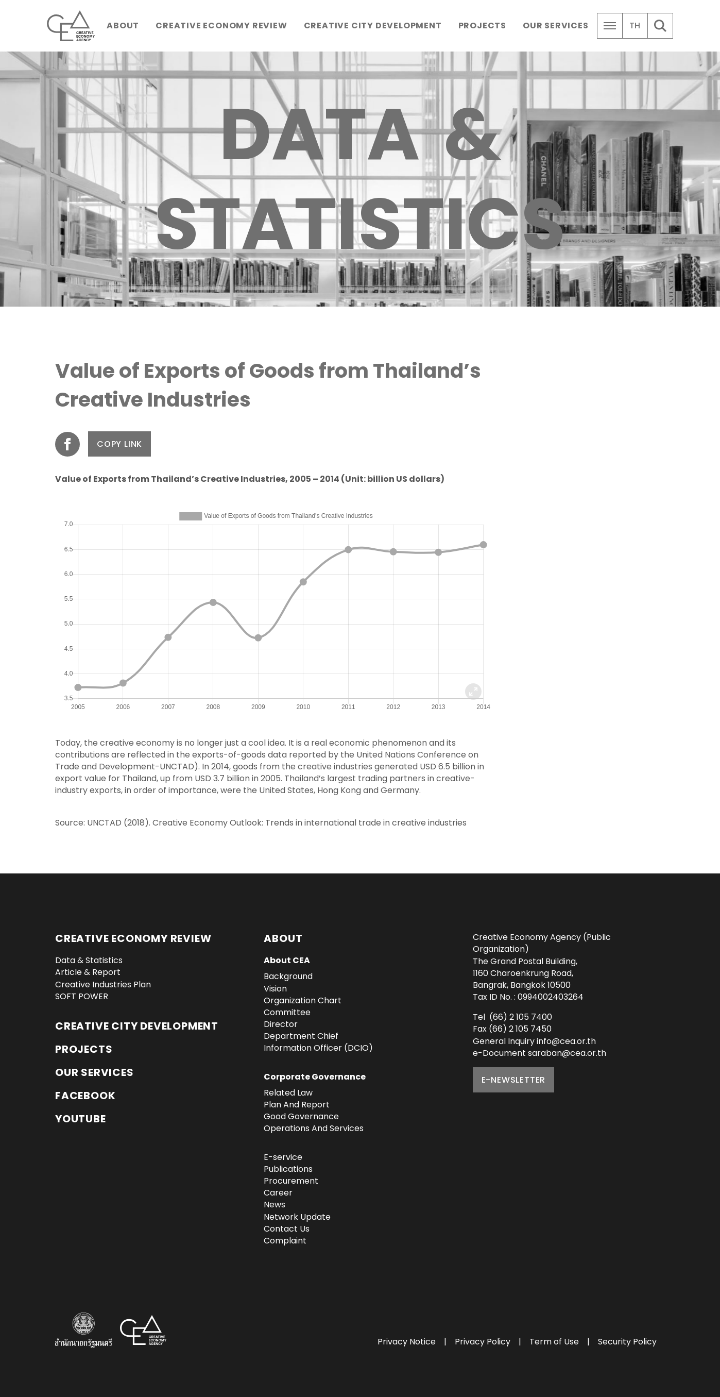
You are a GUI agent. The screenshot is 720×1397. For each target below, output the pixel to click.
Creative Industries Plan (103, 984)
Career (278, 1193)
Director (281, 1024)
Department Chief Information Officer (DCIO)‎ (318, 1042)
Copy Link (119, 444)
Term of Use (554, 1342)
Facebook (85, 1095)
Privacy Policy (482, 1342)
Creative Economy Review (221, 25)
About (123, 25)
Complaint (285, 1241)
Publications (288, 1169)
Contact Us (287, 1229)
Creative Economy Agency (72, 25)
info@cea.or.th (566, 1041)
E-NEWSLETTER (514, 1080)
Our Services (556, 25)
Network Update (297, 1217)
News (274, 1204)
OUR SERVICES (94, 1072)
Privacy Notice (407, 1342)
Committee (287, 1012)
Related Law (288, 1093)
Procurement (291, 1181)
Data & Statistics (89, 960)
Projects (482, 25)
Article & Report (88, 972)
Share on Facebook (67, 444)
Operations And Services (314, 1128)
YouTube (80, 1119)
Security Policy (627, 1342)
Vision (275, 989)
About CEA (287, 960)
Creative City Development (373, 25)
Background (288, 976)
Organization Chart (302, 1000)
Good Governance (301, 1116)
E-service (283, 1157)
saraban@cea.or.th (567, 1053)
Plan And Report (297, 1104)
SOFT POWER (81, 996)
